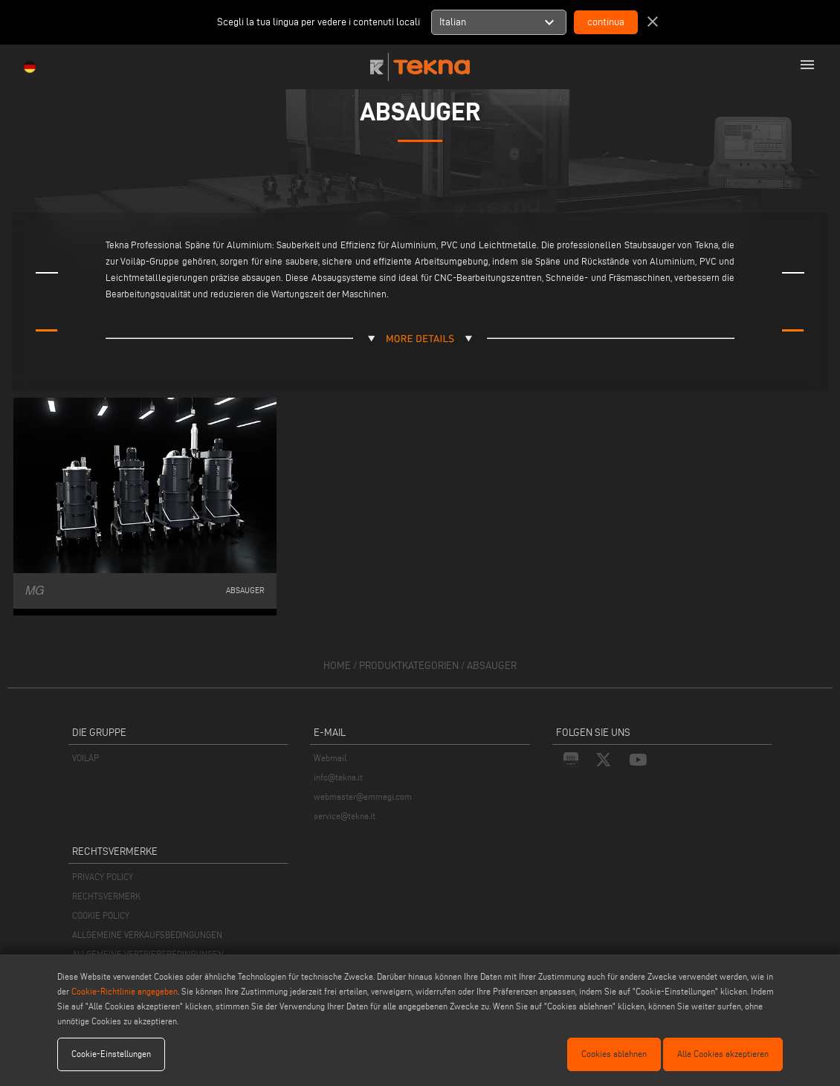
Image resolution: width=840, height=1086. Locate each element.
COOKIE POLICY (100, 915)
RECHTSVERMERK (106, 896)
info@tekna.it (338, 777)
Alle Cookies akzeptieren (723, 1053)
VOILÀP (85, 758)
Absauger (492, 665)
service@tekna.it (344, 816)
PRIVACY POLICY (102, 877)
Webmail (330, 758)
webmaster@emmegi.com (363, 796)
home (337, 665)
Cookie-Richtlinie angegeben (124, 991)
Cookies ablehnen (614, 1053)
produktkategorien (409, 665)
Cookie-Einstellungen (111, 1053)
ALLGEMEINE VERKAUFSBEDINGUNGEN (147, 935)
